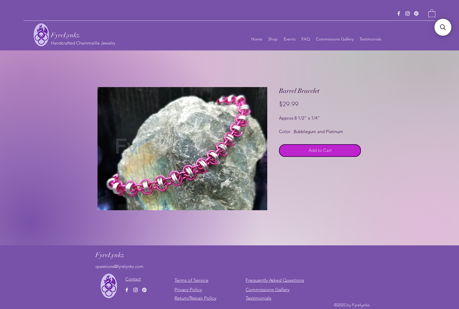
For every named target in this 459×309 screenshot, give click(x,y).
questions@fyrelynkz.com (119, 266)
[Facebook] (399, 13)
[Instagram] (407, 13)
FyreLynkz (65, 35)
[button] (431, 13)
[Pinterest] (416, 13)
